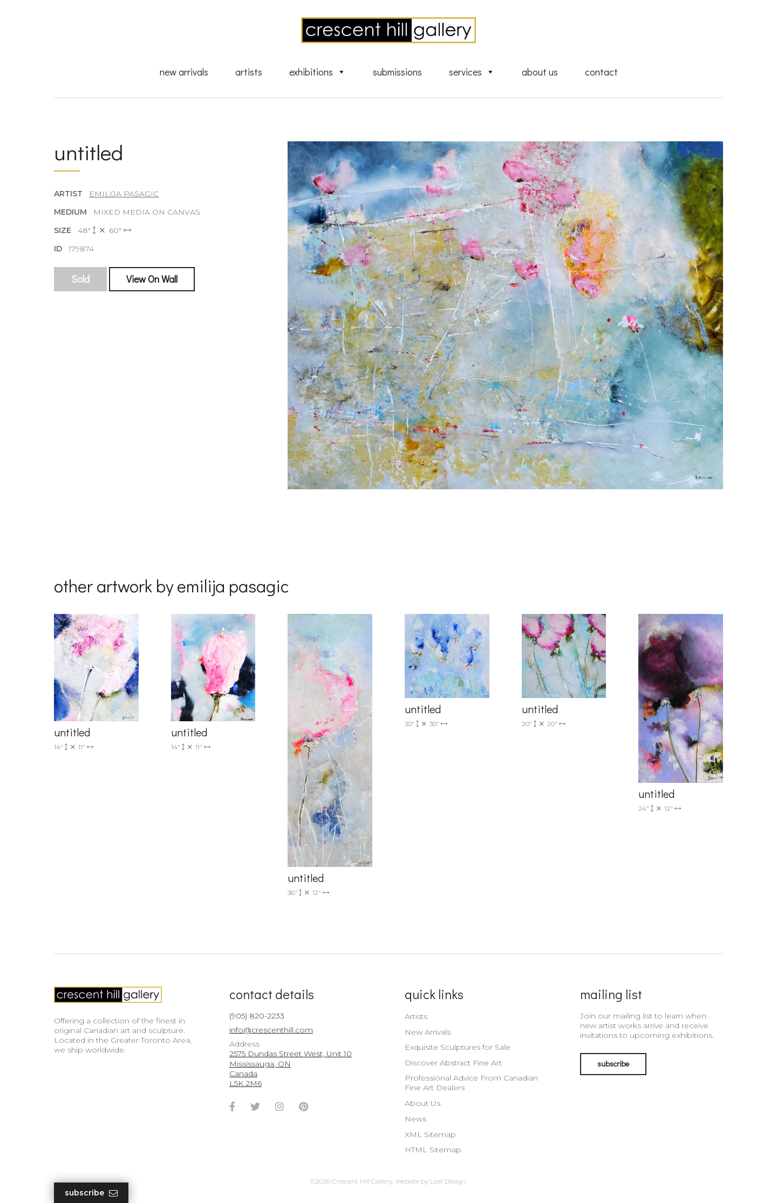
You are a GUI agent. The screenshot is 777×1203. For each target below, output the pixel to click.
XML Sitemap (430, 1134)
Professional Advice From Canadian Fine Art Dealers (471, 1082)
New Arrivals (184, 71)
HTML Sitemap (433, 1149)
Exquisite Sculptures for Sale (457, 1047)
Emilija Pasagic (124, 194)
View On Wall (152, 278)
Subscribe (91, 1193)
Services (472, 71)
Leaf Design (448, 1181)
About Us (540, 71)
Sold (80, 278)
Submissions (397, 71)
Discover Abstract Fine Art (453, 1063)
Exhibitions (317, 71)
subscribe (613, 1063)
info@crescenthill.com (271, 1030)
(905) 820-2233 (256, 1016)
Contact (601, 71)
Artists (248, 71)
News (415, 1119)
